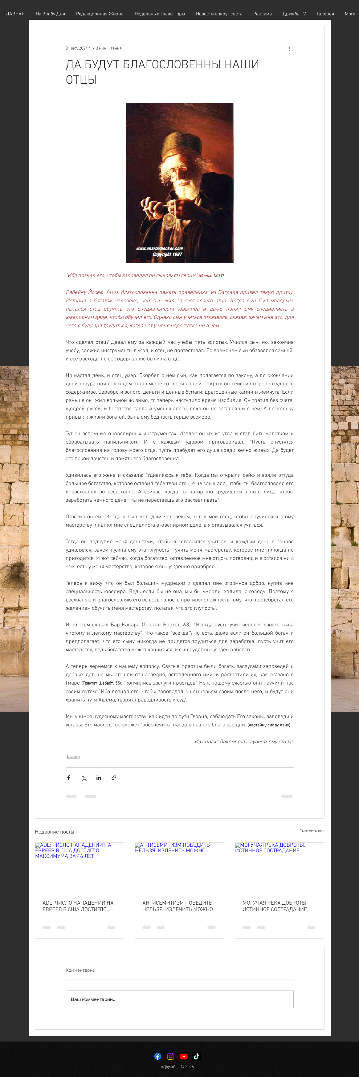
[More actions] (290, 48)
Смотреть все (312, 831)
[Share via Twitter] (84, 778)
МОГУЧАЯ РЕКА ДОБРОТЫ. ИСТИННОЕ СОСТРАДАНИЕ (275, 906)
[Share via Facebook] (68, 778)
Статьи (73, 756)
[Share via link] (114, 778)
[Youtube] (183, 1056)
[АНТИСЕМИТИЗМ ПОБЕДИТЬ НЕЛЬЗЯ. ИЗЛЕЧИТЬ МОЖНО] (179, 868)
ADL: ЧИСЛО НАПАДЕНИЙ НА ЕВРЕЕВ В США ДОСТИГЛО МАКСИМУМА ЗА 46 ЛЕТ (78, 906)
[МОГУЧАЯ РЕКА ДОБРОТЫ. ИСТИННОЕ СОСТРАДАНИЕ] (279, 868)
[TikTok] (196, 1056)
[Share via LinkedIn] (99, 778)
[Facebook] (157, 1056)
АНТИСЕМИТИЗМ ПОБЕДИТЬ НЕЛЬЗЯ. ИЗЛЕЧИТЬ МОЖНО (177, 906)
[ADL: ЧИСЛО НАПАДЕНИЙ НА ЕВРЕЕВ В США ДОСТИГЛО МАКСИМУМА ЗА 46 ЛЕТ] (79, 868)
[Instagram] (170, 1056)
